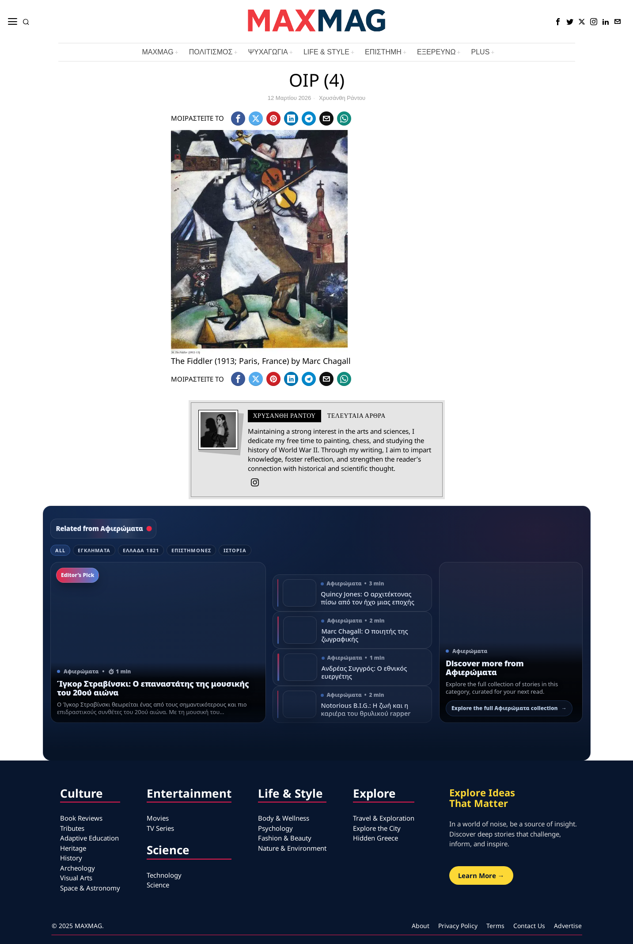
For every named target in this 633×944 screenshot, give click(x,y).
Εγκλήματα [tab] (94, 550)
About (420, 925)
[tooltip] (558, 21)
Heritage (73, 848)
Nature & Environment (292, 848)
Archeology (77, 868)
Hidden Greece (375, 837)
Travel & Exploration (383, 818)
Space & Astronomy (90, 887)
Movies (158, 818)
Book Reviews (81, 818)
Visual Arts (76, 877)
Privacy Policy (458, 925)
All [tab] (60, 550)
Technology (164, 875)
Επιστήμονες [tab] (191, 550)
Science (158, 884)
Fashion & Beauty (284, 837)
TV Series (160, 828)
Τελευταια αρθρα (356, 416)
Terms (495, 925)
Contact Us (529, 925)
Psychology (275, 828)
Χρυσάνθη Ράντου (342, 98)
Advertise (568, 925)
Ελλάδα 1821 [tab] (141, 550)
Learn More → (481, 875)
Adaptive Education (89, 837)
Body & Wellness (283, 818)
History (71, 857)
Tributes (72, 828)
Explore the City (377, 828)
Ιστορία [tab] (235, 550)
